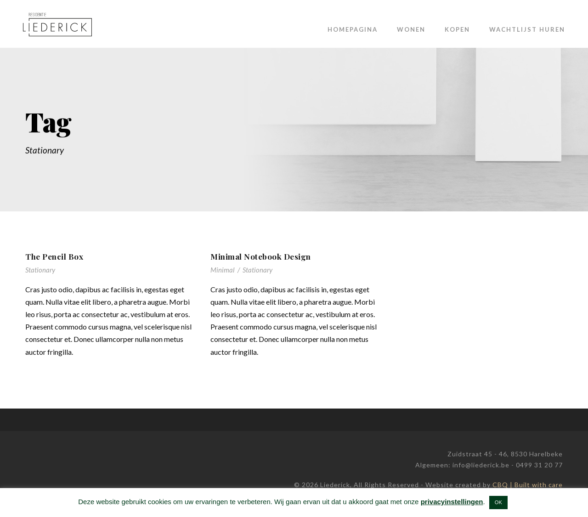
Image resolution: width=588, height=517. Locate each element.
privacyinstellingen (452, 502)
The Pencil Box (54, 256)
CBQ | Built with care (527, 485)
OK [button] (498, 502)
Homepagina (353, 29)
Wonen (411, 29)
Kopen (457, 29)
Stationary (40, 270)
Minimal (222, 270)
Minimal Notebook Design (260, 256)
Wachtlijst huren (527, 29)
